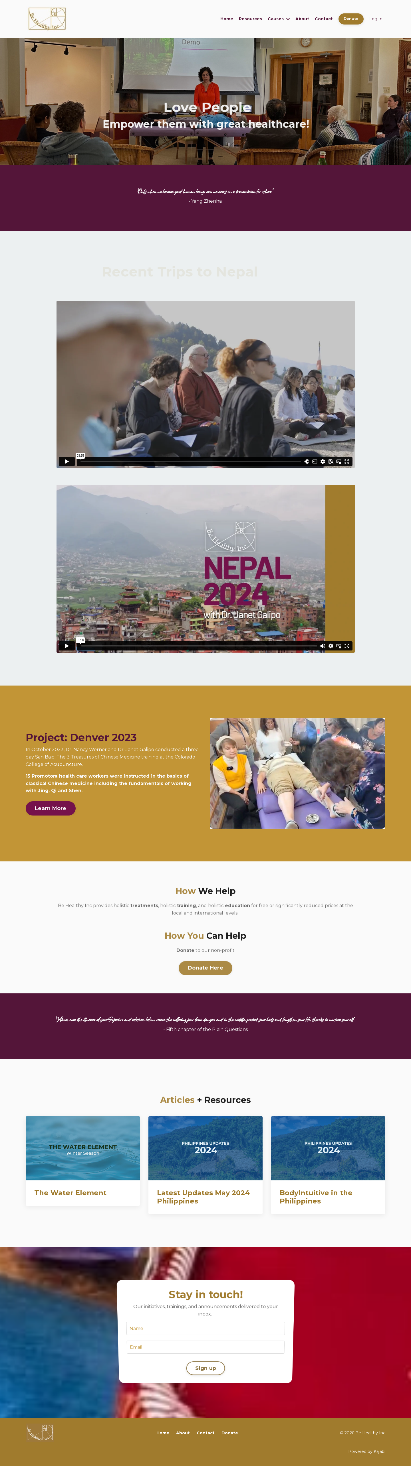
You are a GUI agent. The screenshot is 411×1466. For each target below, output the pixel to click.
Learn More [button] (51, 808)
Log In (375, 18)
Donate (229, 1432)
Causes (279, 18)
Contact (324, 18)
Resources (250, 18)
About (302, 18)
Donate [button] (351, 19)
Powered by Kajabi (366, 1451)
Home (226, 18)
